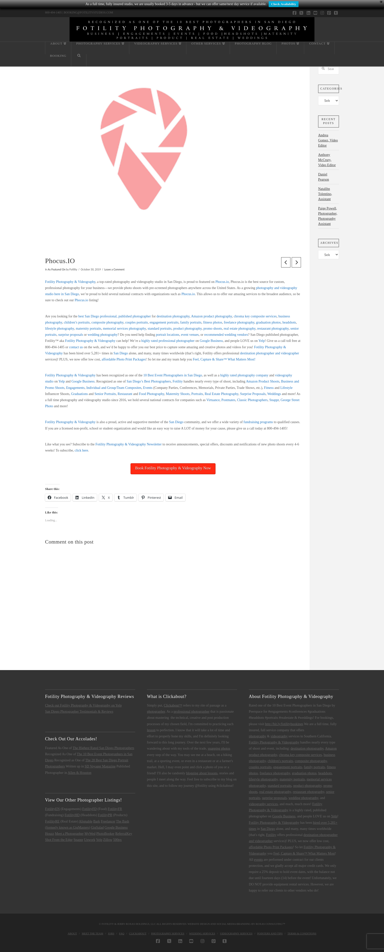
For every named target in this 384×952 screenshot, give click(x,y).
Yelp (261, 341)
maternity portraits (88, 328)
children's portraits (280, 761)
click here (81, 450)
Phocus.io (222, 282)
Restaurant (125, 394)
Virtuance (213, 400)
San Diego (121, 353)
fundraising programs (258, 422)
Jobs (111, 933)
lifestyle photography (59, 328)
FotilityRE (52, 821)
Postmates (228, 400)
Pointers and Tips (270, 933)
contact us (76, 347)
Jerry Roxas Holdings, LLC (136, 923)
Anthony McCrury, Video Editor (327, 160)
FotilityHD (72, 815)
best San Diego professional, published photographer (114, 316)
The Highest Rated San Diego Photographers (103, 748)
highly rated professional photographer (167, 341)
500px (117, 840)
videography (279, 736)
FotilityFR (115, 809)
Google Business (211, 341)
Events (147, 388)
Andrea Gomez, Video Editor (328, 140)
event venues (190, 335)
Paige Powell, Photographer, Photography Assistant (327, 216)
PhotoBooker (105, 834)
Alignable (85, 821)
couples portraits (136, 322)
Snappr (274, 400)
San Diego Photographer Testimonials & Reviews (79, 711)
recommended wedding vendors (226, 335)
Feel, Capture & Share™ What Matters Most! (224, 359)
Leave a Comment (114, 269)
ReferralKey (123, 834)
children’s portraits (77, 322)
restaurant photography (273, 328)
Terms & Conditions (302, 933)
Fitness (269, 388)
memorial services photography (124, 328)
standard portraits (160, 328)
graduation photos (268, 322)
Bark (96, 821)
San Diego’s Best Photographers (149, 381)
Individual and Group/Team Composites (113, 388)
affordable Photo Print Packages (124, 359)
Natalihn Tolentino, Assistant (325, 194)
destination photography (173, 316)
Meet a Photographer (69, 834)
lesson (151, 730)
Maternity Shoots (178, 394)
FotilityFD (89, 809)
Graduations (79, 394)
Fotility (178, 381)
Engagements (75, 388)
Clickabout (137, 933)
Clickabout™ (173, 705)
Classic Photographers (252, 400)
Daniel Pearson (323, 177)
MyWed (90, 834)
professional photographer (192, 711)
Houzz (49, 834)
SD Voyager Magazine (100, 766)
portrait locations (167, 335)
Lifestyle (286, 388)
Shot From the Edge (58, 840)
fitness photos (212, 322)
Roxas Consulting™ (270, 923)
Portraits (197, 394)
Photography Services (167, 933)
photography (257, 736)
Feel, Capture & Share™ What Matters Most (304, 853)
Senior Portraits (105, 394)
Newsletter (154, 444)
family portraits (191, 322)
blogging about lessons (201, 773)
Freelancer (108, 821)
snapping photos (219, 748)
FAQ (121, 933)
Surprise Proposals (253, 394)
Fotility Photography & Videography (70, 282)
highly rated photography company (244, 375)
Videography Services (236, 933)
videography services (263, 804)
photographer (156, 711)
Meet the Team (92, 933)
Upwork (89, 840)
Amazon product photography (211, 316)
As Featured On (56, 269)
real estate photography (239, 328)
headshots (289, 322)
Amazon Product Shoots (262, 381)
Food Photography (151, 394)
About (72, 933)
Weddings (274, 394)
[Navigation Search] (78, 60)
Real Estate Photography (222, 394)
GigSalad (97, 827)
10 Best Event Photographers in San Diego (172, 375)
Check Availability (283, 4)
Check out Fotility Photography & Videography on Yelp (83, 705)
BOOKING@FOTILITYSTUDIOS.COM (88, 12)
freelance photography (239, 322)
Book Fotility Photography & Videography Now (173, 468)
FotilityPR (105, 815)
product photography (187, 328)
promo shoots (213, 328)
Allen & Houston (79, 773)
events (258, 859)
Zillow (107, 840)
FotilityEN (52, 809)
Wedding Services (202, 933)
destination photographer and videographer (269, 353)
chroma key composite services (255, 316)
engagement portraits (164, 322)
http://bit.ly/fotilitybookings (284, 724)
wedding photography (103, 335)
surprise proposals (70, 335)
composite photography (107, 322)
